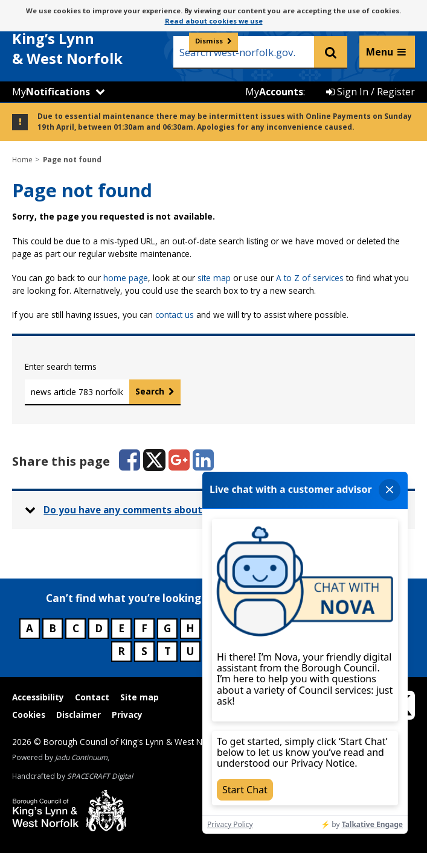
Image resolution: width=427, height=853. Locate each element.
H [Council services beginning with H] (190, 628)
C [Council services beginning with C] (75, 628)
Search (149, 391)
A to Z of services (310, 278)
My (51, 91)
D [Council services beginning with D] (99, 628)
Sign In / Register (370, 91)
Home (22, 159)
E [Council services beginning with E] (121, 628)
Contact (92, 697)
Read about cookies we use (214, 20)
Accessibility (38, 697)
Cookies (28, 714)
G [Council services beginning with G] (167, 628)
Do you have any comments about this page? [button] (148, 510)
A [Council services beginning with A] (29, 628)
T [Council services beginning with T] (167, 651)
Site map (139, 697)
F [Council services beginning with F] (144, 628)
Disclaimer (78, 714)
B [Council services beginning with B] (52, 628)
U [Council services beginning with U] (190, 651)
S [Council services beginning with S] (144, 651)
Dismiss (209, 40)
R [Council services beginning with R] (121, 651)
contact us (174, 314)
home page (125, 278)
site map (214, 278)
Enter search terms (61, 366)
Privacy (127, 714)
